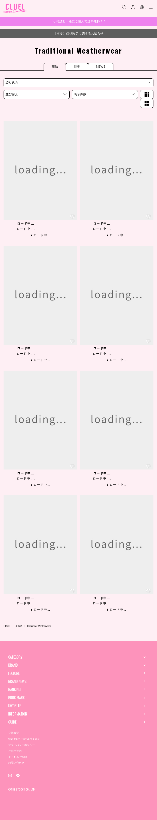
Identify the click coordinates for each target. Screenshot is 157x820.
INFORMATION (17, 714)
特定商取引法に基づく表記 (24, 739)
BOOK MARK (16, 697)
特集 (77, 66)
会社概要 (13, 732)
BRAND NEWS (17, 681)
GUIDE (12, 722)
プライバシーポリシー (21, 745)
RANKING (14, 689)
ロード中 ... (26, 229)
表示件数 (80, 94)
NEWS (100, 66)
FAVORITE (14, 705)
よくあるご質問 (17, 757)
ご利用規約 (15, 751)
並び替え (12, 94)
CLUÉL (7, 626)
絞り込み (12, 82)
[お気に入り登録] (72, 216)
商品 (55, 66)
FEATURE (14, 673)
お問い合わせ (16, 762)
